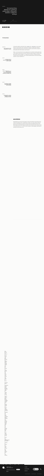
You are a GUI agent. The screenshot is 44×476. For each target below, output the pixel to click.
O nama (26, 466)
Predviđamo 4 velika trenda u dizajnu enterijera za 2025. (7, 96)
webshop (33, 122)
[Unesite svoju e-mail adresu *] (11, 469)
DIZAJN (3, 69)
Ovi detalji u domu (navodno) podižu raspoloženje (7, 84)
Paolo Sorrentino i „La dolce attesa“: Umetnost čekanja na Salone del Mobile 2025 (7, 72)
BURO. (5, 20)
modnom (28, 46)
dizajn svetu (33, 46)
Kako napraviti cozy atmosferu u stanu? (7, 49)
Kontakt (26, 470)
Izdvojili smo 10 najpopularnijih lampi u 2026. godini (7, 60)
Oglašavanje (27, 468)
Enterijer (3, 6)
